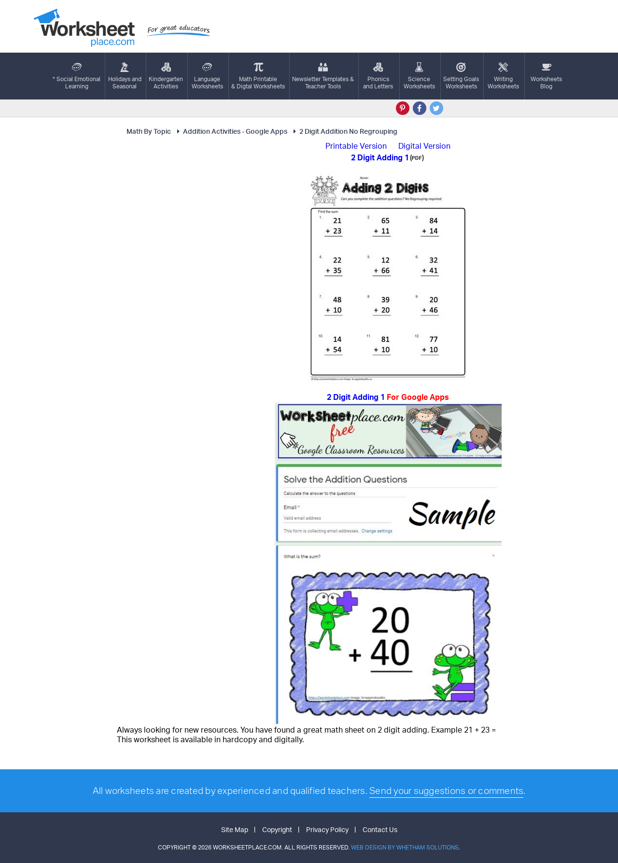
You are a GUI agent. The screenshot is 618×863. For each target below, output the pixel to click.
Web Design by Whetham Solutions (405, 847)
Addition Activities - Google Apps (230, 131)
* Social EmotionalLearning (76, 76)
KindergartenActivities (166, 76)
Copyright (277, 829)
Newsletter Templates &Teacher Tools (323, 76)
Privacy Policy (327, 829)
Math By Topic (148, 131)
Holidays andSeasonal (124, 76)
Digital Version (424, 146)
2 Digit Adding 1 (388, 397)
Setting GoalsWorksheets (461, 76)
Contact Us (380, 829)
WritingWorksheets (503, 76)
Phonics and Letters (378, 76)
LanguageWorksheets (207, 76)
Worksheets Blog (546, 76)
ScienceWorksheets (419, 76)
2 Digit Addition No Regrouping (344, 131)
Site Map (234, 829)
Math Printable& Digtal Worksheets (258, 76)
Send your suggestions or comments (446, 790)
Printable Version (356, 146)
